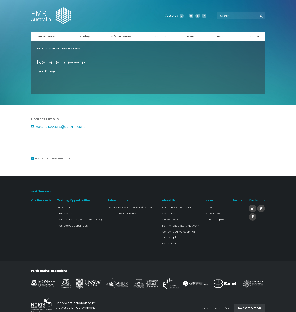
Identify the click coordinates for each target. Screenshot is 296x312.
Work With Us (171, 243)
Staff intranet (41, 191)
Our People (52, 48)
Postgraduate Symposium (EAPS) (79, 219)
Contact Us (257, 200)
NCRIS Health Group (122, 213)
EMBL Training (66, 207)
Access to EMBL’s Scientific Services (132, 207)
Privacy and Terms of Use (214, 308)
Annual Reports (216, 219)
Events (237, 200)
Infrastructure (118, 200)
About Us (168, 200)
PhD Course (65, 213)
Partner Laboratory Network (180, 225)
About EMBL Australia (176, 207)
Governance (170, 219)
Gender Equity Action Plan (179, 231)
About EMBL (170, 213)
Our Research (41, 200)
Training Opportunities (73, 200)
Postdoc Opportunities (72, 225)
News (210, 200)
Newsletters (213, 213)
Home (40, 48)
